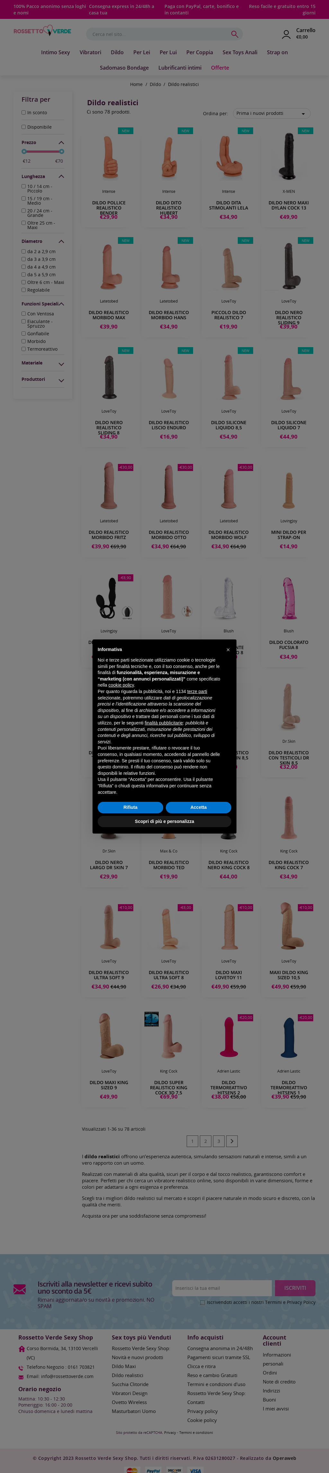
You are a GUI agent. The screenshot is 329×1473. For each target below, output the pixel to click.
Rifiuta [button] (130, 807)
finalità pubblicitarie (164, 722)
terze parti (197, 691)
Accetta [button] (199, 807)
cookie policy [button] (121, 685)
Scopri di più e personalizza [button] (164, 821)
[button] (228, 650)
